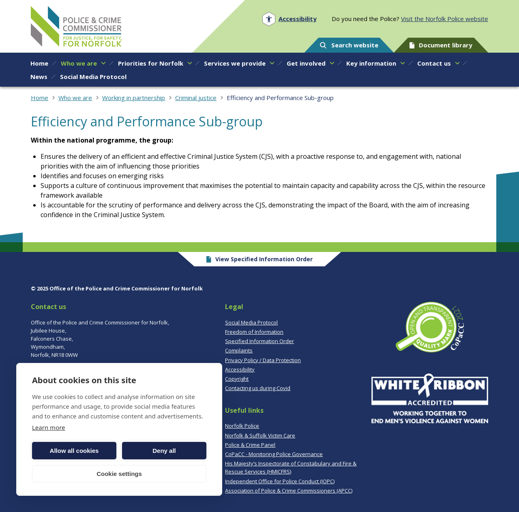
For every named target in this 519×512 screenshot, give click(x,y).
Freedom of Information (254, 331)
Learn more (48, 427)
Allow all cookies (74, 450)
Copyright (237, 378)
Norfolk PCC (76, 26)
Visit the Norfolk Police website (444, 19)
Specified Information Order (259, 341)
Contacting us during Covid (257, 388)
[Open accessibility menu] (289, 19)
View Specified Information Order (259, 259)
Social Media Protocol (251, 322)
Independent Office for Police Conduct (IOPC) (280, 481)
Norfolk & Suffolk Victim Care (260, 435)
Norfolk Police (242, 425)
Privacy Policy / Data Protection (263, 360)
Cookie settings (119, 473)
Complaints (239, 350)
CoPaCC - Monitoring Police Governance (274, 454)
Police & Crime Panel (250, 444)
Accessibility (240, 369)
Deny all (164, 450)
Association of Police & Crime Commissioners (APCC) (288, 490)
